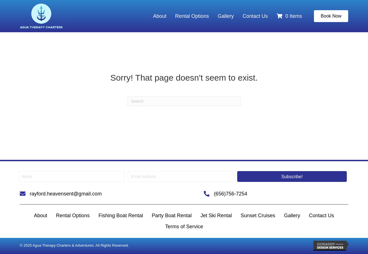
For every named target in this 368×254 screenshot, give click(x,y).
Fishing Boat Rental (121, 215)
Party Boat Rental (172, 215)
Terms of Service (184, 226)
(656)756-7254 (230, 194)
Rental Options (192, 16)
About (159, 16)
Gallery (226, 16)
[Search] (184, 101)
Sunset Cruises (258, 215)
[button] (292, 176)
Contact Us (255, 16)
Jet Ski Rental (216, 215)
